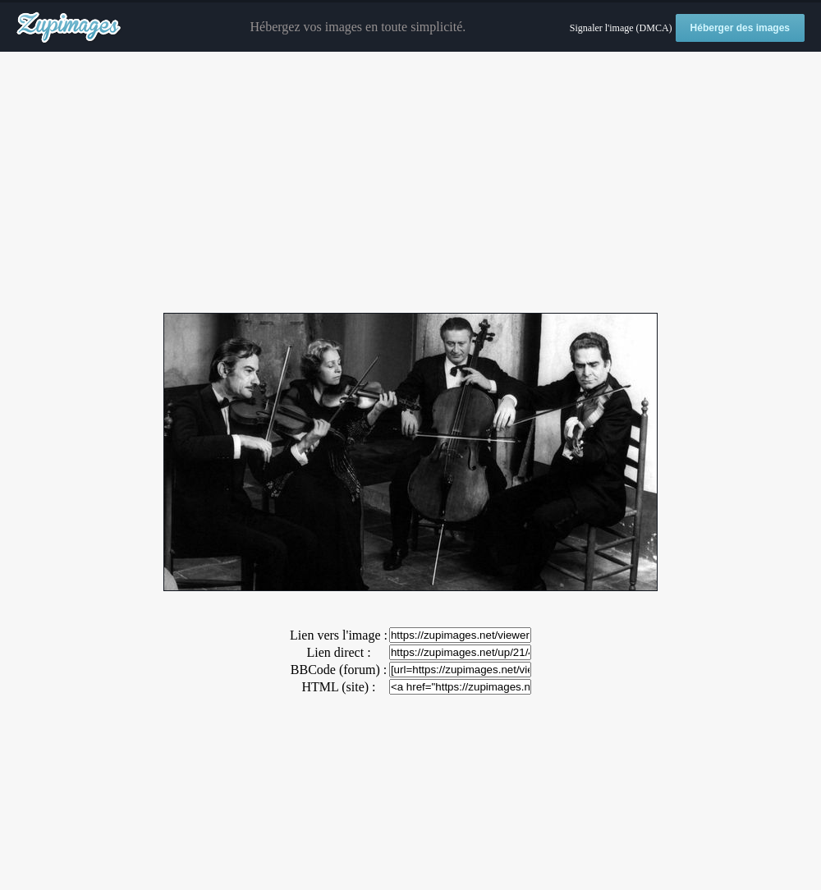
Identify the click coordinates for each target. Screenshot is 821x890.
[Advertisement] (410, 183)
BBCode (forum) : (339, 670)
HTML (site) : (338, 687)
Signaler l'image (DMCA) (621, 28)
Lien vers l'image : (339, 635)
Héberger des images (740, 28)
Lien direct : (338, 652)
